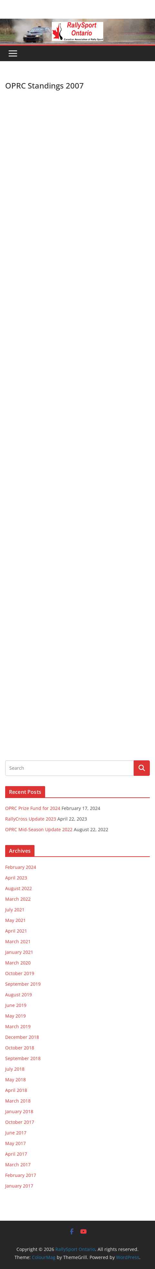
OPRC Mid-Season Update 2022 (39, 829)
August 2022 (18, 888)
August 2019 (18, 995)
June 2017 (15, 1133)
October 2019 (19, 973)
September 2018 (23, 1058)
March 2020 (18, 963)
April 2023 (16, 878)
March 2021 (18, 941)
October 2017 (19, 1122)
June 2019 (15, 1005)
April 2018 (16, 1090)
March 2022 (18, 899)
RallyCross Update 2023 (30, 819)
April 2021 (16, 931)
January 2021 (19, 952)
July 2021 (14, 910)
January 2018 (19, 1111)
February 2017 (20, 1175)
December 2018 (22, 1037)
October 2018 (19, 1048)
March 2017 (18, 1164)
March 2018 (18, 1101)
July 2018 (14, 1069)
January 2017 (19, 1186)
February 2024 (20, 867)
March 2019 (18, 1026)
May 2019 (15, 1016)
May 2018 (15, 1079)
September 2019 (23, 984)
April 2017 (16, 1154)
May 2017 (15, 1143)
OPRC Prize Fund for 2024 (32, 808)
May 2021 (15, 920)
